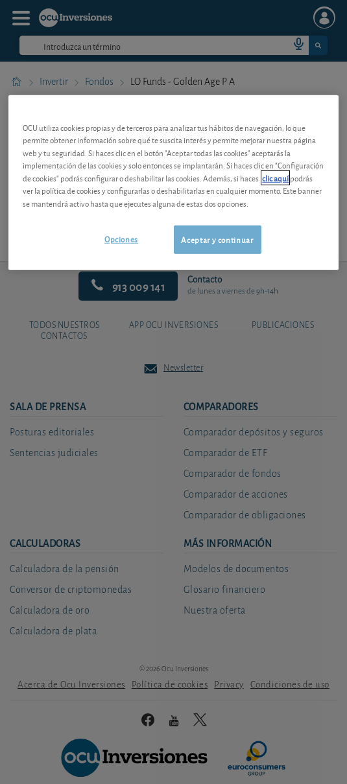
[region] (173, 182)
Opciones (121, 239)
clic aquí (275, 177)
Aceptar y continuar (217, 239)
